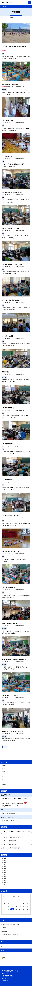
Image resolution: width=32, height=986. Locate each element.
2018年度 (4, 875)
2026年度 (4, 859)
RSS (4, 958)
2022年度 (4, 867)
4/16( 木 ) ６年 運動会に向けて (8, 844)
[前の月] (3, 896)
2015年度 (4, 881)
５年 (4, 779)
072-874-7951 (9, 976)
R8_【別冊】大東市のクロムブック (12, 806)
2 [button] (4, 747)
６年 (4, 782)
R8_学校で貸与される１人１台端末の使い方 (15, 803)
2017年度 (4, 877)
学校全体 (5, 766)
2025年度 (4, 861)
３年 (4, 774)
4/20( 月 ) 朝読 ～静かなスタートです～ (10, 837)
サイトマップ (6, 980)
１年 (4, 768)
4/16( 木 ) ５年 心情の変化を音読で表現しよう (12, 848)
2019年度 (4, 873)
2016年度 (4, 879)
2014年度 (4, 883)
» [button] (6, 747)
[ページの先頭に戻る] (30, 984)
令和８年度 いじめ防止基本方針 (12, 821)
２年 (4, 771)
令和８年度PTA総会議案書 (11, 813)
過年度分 (5, 785)
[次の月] (28, 896)
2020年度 (4, 871)
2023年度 (4, 865)
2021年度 (4, 869)
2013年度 (4, 885)
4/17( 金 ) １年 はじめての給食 (8, 840)
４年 (4, 776)
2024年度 (4, 863)
